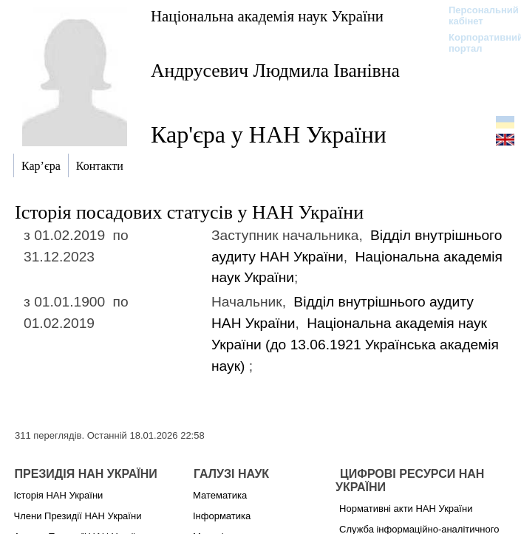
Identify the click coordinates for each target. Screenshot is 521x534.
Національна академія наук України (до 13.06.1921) (355, 344)
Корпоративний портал (476, 43)
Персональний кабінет (476, 15)
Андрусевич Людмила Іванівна (275, 70)
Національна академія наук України (267, 15)
